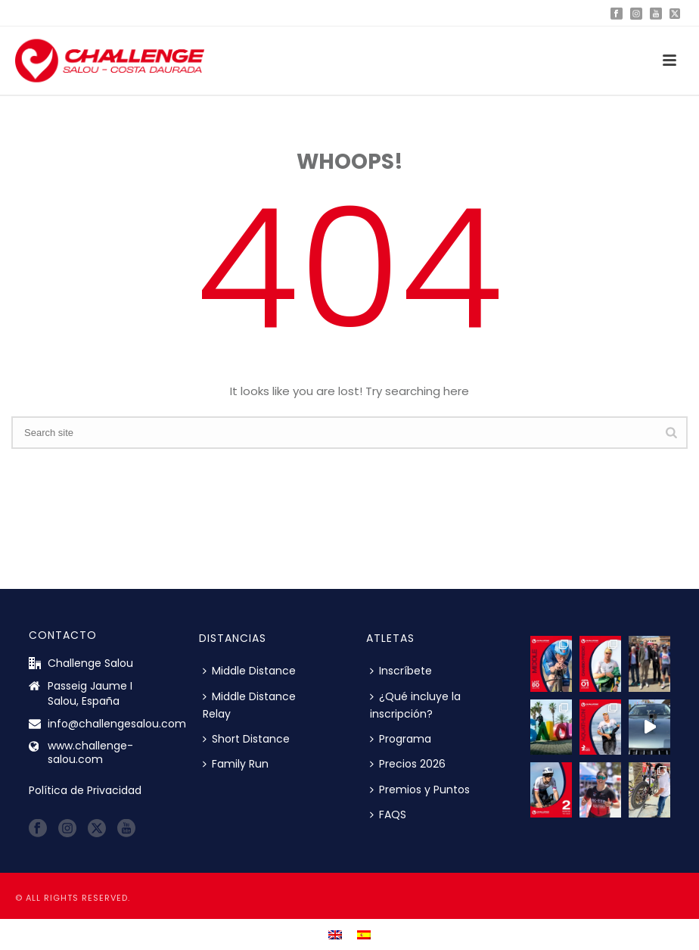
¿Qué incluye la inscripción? (415, 705)
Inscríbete (401, 670)
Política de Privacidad (85, 790)
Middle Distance (249, 670)
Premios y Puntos (420, 789)
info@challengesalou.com (117, 723)
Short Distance (246, 738)
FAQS (388, 814)
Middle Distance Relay (249, 705)
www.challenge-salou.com (90, 752)
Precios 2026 (408, 763)
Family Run (236, 763)
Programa (400, 738)
